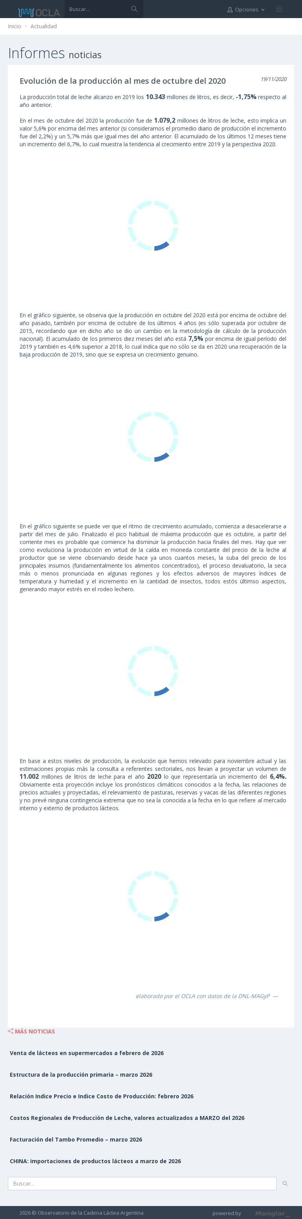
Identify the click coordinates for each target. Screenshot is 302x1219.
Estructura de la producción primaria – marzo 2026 (81, 1074)
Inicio (14, 26)
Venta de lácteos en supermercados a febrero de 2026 (87, 1053)
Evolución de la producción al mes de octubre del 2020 (123, 80)
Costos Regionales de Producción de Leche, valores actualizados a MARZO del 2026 (127, 1118)
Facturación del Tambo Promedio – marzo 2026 (76, 1139)
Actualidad (44, 26)
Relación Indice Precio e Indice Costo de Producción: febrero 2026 (101, 1096)
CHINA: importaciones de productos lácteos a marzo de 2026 (95, 1161)
